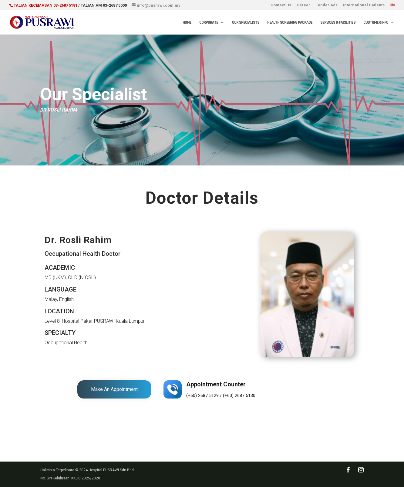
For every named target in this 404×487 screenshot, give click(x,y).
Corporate (208, 22)
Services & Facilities (337, 22)
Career (303, 5)
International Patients (364, 5)
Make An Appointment (114, 389)
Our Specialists (245, 22)
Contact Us (281, 5)
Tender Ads (327, 5)
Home (187, 22)
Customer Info (375, 22)
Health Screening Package (289, 22)
